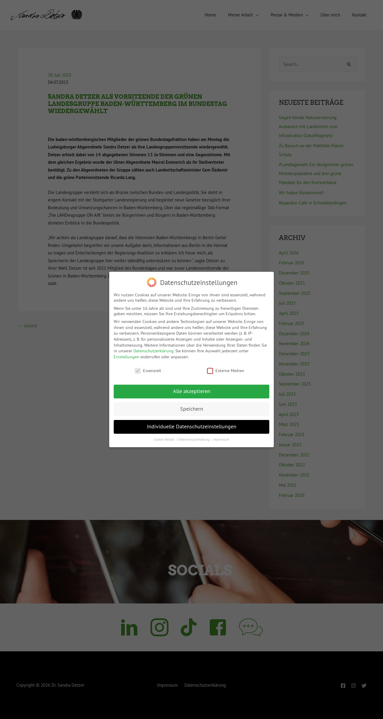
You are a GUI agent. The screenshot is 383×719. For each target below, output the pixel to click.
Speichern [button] (191, 409)
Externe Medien (225, 370)
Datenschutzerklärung (153, 351)
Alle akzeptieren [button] (191, 391)
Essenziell (148, 370)
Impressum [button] (221, 440)
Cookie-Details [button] (164, 440)
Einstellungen (126, 357)
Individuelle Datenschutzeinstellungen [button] (191, 426)
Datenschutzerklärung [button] (194, 440)
